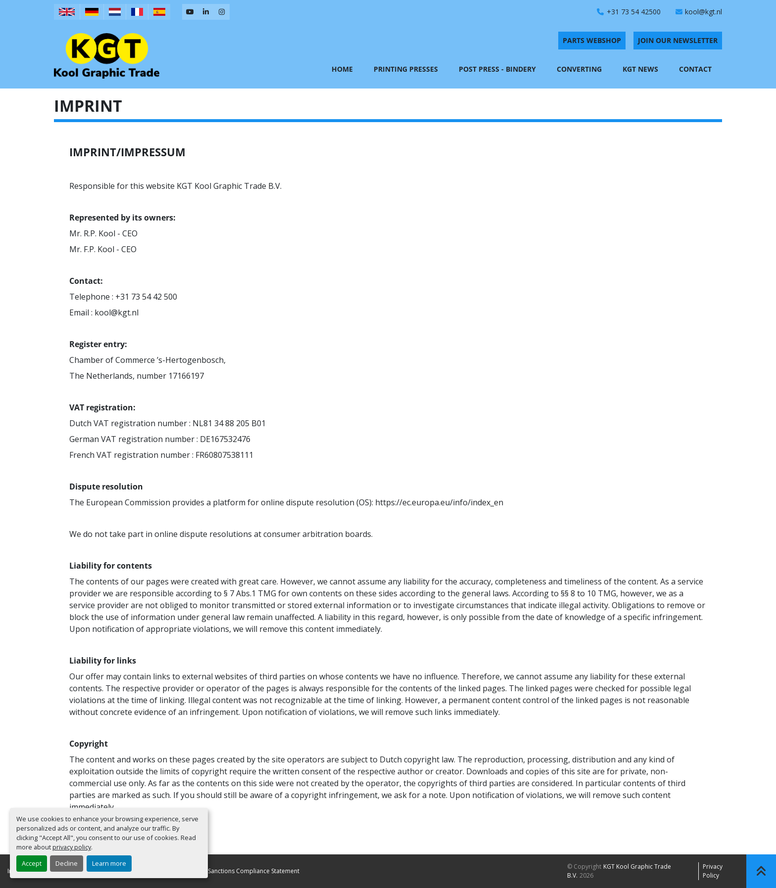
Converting (579, 69)
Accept (32, 863)
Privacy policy (713, 871)
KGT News (640, 69)
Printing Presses (406, 69)
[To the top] (761, 871)
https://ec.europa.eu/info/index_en (439, 502)
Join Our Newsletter (678, 40)
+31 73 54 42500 (634, 11)
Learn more (109, 863)
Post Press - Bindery (497, 69)
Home (342, 69)
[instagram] (222, 12)
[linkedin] (206, 12)
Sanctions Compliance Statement (253, 871)
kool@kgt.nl (703, 11)
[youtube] (190, 12)
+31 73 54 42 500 (146, 296)
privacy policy (71, 847)
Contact (695, 69)
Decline (66, 863)
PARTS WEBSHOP (592, 40)
